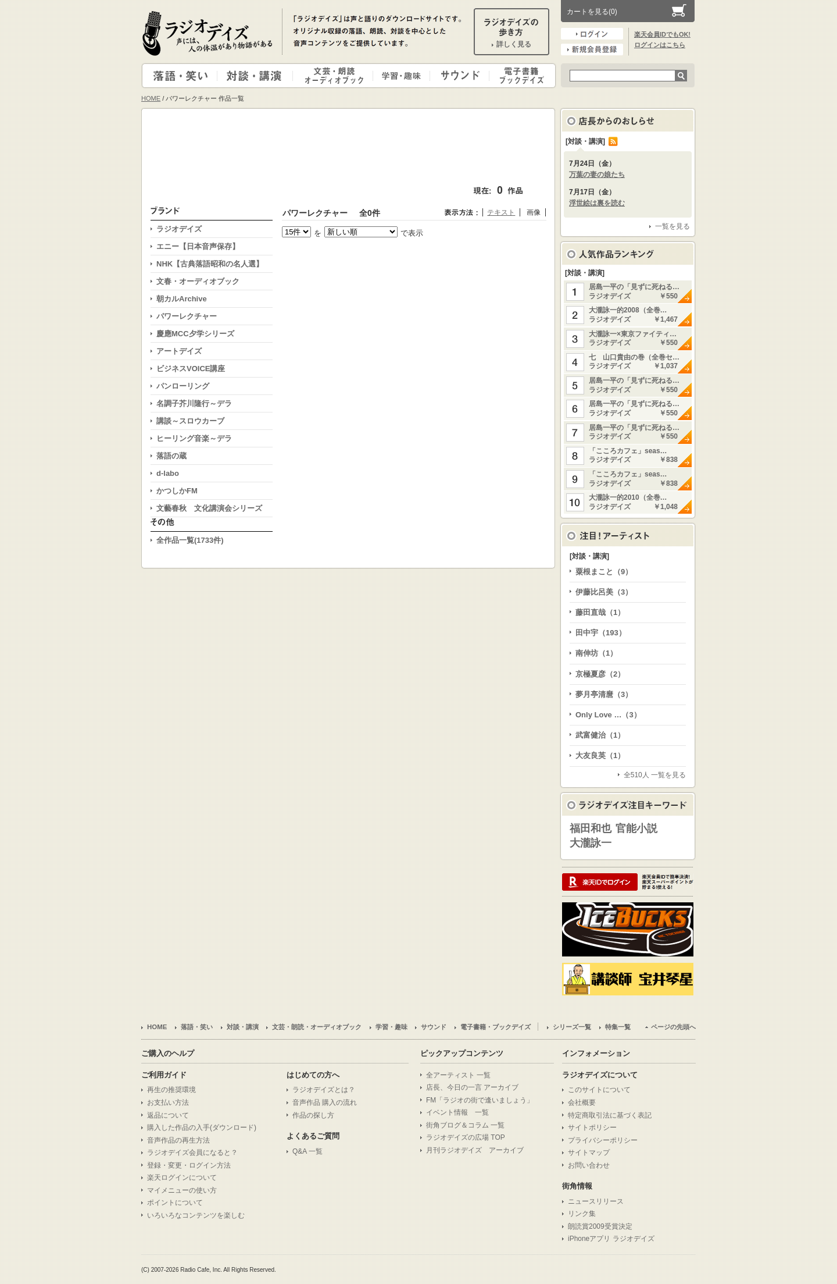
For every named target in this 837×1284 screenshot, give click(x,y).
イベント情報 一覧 (457, 1112)
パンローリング (182, 386)
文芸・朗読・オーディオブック (337, 75)
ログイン (592, 34)
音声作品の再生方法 (178, 1140)
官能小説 (636, 828)
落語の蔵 (171, 455)
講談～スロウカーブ (190, 421)
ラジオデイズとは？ (323, 1090)
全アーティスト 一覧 (458, 1075)
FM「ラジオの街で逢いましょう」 (480, 1100)
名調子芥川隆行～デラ (194, 403)
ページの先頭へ (673, 1026)
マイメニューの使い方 (182, 1190)
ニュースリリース (596, 1201)
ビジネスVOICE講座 (190, 368)
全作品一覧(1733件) (190, 540)
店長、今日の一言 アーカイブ (472, 1087)
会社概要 (582, 1102)
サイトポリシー (592, 1127)
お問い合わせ (589, 1165)
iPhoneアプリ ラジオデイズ (611, 1239)
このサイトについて (599, 1090)
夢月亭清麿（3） (603, 694)
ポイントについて (175, 1202)
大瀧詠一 (590, 843)
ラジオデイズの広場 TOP (465, 1137)
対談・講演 (256, 75)
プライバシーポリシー (603, 1140)
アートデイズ (179, 351)
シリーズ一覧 (572, 1026)
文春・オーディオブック (197, 281)
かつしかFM (177, 490)
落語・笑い (179, 75)
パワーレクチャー (186, 316)
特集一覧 (618, 1026)
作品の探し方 (313, 1115)
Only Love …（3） (608, 714)
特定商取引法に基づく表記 (610, 1115)
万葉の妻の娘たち (597, 174)
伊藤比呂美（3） (603, 592)
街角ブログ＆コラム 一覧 (465, 1125)
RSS (613, 141)
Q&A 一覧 (307, 1151)
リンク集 (582, 1214)
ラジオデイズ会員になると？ (192, 1152)
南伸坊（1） (596, 653)
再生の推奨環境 (171, 1090)
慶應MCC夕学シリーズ (195, 333)
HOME (150, 98)
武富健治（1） (600, 735)
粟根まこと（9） (603, 571)
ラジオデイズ (209, 33)
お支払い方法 (168, 1102)
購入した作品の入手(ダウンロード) (201, 1127)
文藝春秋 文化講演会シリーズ (209, 508)
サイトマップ (589, 1152)
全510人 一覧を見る (655, 775)
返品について (168, 1115)
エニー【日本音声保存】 (197, 246)
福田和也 (590, 828)
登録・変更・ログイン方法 (189, 1165)
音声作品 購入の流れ (324, 1102)
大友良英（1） (600, 755)
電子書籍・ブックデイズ (521, 75)
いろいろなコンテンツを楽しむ (196, 1215)
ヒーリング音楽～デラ (194, 438)
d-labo (167, 473)
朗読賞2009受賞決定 (600, 1226)
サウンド (457, 75)
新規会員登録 (592, 49)
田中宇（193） (600, 632)
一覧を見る (672, 226)
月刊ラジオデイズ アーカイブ (475, 1150)
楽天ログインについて (182, 1177)
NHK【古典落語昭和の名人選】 (209, 263)
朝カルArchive (181, 298)
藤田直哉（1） (600, 612)
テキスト (501, 212)
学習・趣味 (402, 75)
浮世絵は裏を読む (597, 203)
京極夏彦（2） (600, 674)
